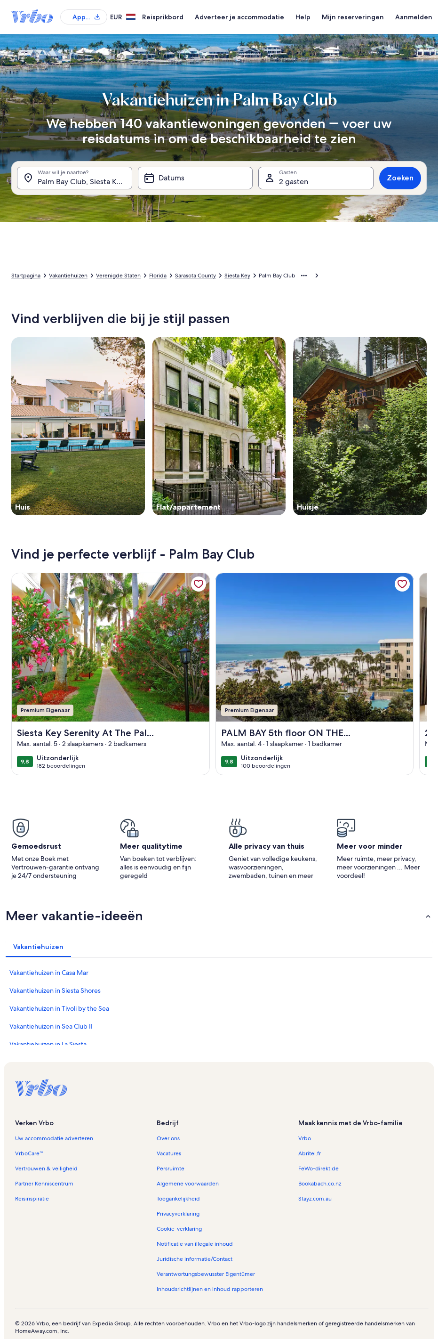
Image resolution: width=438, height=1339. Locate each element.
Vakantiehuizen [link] (68, 275)
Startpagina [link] (25, 275)
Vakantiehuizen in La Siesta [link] (48, 1044)
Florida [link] (158, 275)
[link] (198, 584)
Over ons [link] (168, 1138)
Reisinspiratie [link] (32, 1198)
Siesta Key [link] (237, 275)
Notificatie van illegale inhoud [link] (195, 1244)
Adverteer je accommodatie (239, 17)
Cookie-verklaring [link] (179, 1229)
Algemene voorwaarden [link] (188, 1183)
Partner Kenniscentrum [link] (44, 1183)
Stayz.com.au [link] (315, 1198)
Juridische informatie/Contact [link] (194, 1259)
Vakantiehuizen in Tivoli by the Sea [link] (59, 1008)
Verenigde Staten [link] (118, 275)
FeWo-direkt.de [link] (318, 1168)
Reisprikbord (162, 17)
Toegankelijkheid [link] (178, 1198)
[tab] (38, 946)
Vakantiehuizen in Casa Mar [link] (48, 972)
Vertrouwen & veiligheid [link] (46, 1168)
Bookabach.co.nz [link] (319, 1183)
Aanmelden (413, 17)
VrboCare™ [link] (29, 1153)
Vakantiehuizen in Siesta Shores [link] (55, 990)
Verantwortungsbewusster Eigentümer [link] (206, 1274)
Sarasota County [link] (195, 275)
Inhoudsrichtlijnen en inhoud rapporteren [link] (210, 1289)
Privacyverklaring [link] (178, 1213)
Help (303, 17)
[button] (219, 915)
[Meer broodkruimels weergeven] (303, 275)
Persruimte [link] (170, 1168)
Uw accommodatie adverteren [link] (54, 1138)
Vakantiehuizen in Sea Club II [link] (51, 1026)
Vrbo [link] (304, 1138)
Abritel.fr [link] (309, 1153)
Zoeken (400, 177)
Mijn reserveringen (353, 17)
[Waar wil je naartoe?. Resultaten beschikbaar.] (74, 178)
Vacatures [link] (169, 1153)
